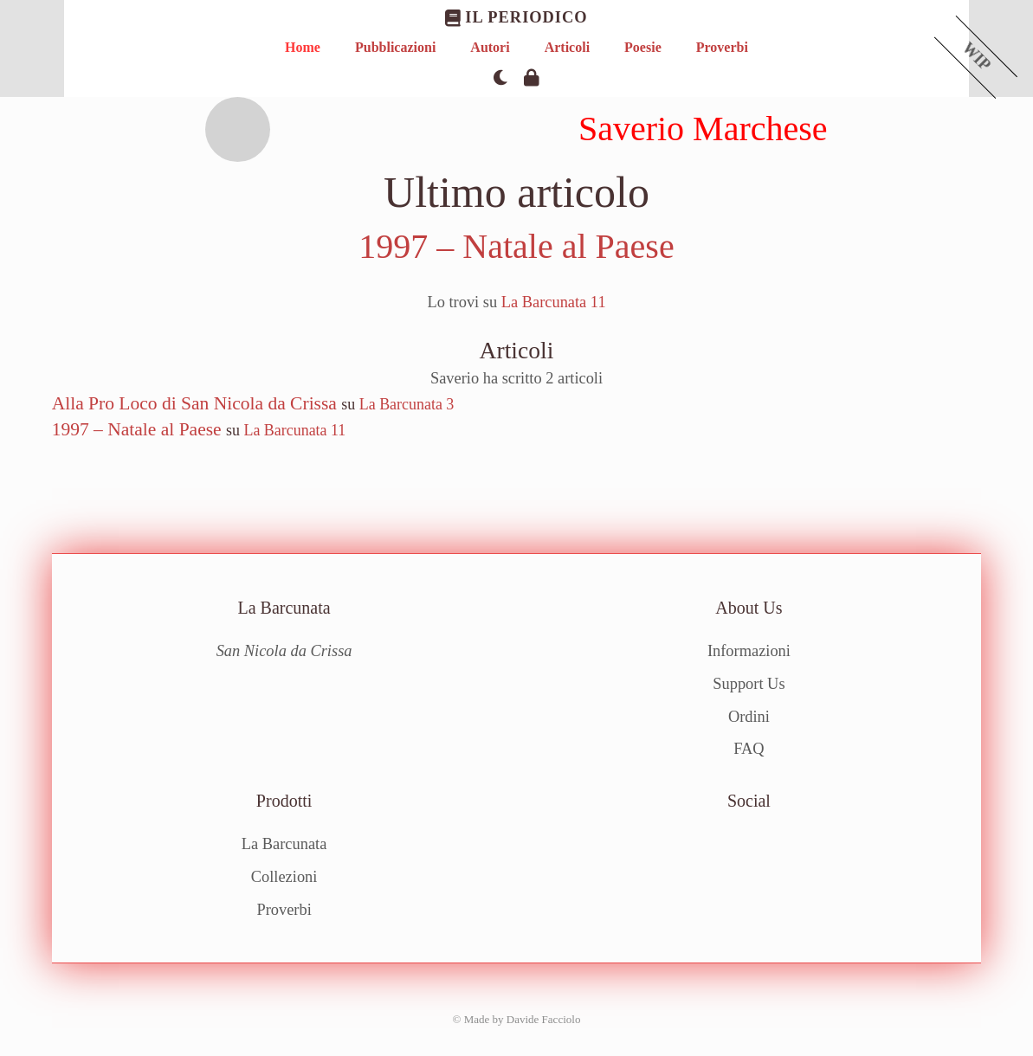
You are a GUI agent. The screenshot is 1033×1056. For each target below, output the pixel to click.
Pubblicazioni (395, 47)
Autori (489, 47)
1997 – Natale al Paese (516, 246)
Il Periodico (516, 18)
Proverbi (722, 47)
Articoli (567, 47)
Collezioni (284, 876)
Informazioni (749, 651)
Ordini (749, 716)
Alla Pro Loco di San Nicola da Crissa (194, 403)
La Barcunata (284, 844)
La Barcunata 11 (553, 302)
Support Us (748, 683)
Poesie (643, 47)
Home (302, 47)
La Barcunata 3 (407, 404)
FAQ (748, 748)
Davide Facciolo (544, 1019)
